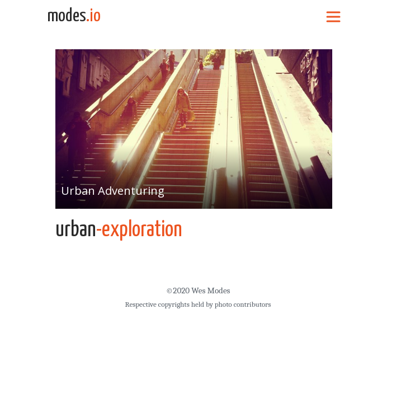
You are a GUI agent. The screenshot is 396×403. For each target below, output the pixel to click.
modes (74, 16)
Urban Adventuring (112, 190)
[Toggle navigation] (333, 16)
